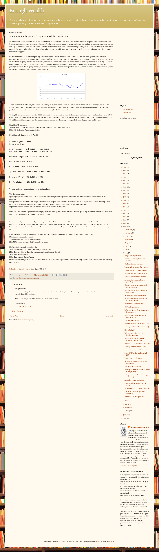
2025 (125, 170)
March (127, 404)
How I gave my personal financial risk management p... (137, 371)
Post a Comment (17, 311)
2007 (125, 415)
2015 (125, 204)
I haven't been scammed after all (135, 277)
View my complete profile (129, 466)
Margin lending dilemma (132, 256)
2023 (125, 177)
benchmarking (29, 278)
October (128, 236)
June (126, 249)
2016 (125, 200)
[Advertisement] (135, 66)
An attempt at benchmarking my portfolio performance (135, 281)
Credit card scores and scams (134, 264)
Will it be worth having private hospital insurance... (134, 334)
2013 (125, 210)
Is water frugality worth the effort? (135, 350)
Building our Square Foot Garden (135, 347)
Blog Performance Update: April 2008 (137, 388)
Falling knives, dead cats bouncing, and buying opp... (136, 376)
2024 (125, 174)
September (128, 240)
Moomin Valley (127, 112)
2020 (125, 187)
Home (62, 316)
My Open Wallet (127, 109)
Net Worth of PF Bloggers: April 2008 (137, 343)
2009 (125, 223)
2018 (125, 194)
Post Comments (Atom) (26, 320)
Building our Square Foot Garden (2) (136, 327)
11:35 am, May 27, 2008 (23, 306)
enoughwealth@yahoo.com (140, 427)
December (128, 230)
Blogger (112, 541)
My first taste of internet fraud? (134, 304)
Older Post (109, 316)
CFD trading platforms (131, 307)
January (127, 411)
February (128, 407)
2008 (125, 227)
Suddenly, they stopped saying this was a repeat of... (135, 316)
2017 (125, 197)
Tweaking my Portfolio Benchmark (136, 273)
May (126, 253)
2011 (125, 217)
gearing (36, 278)
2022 (125, 180)
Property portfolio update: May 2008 (136, 323)
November (128, 233)
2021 (125, 184)
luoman (97, 541)
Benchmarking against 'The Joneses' (136, 267)
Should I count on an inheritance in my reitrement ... (136, 286)
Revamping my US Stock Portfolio (135, 270)
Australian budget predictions (134, 380)
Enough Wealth (26, 10)
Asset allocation (19, 278)
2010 (125, 220)
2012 (125, 213)
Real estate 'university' (131, 320)
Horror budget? (129, 330)
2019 (125, 190)
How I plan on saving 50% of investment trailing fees (134, 339)
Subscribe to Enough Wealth (19, 269)
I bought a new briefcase (132, 366)
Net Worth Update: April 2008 (134, 397)
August (127, 243)
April (127, 401)
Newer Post (14, 316)
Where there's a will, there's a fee (135, 295)
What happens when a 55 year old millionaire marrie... (135, 299)
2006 (125, 418)
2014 (125, 207)
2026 (125, 167)
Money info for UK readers (133, 358)
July (126, 246)
